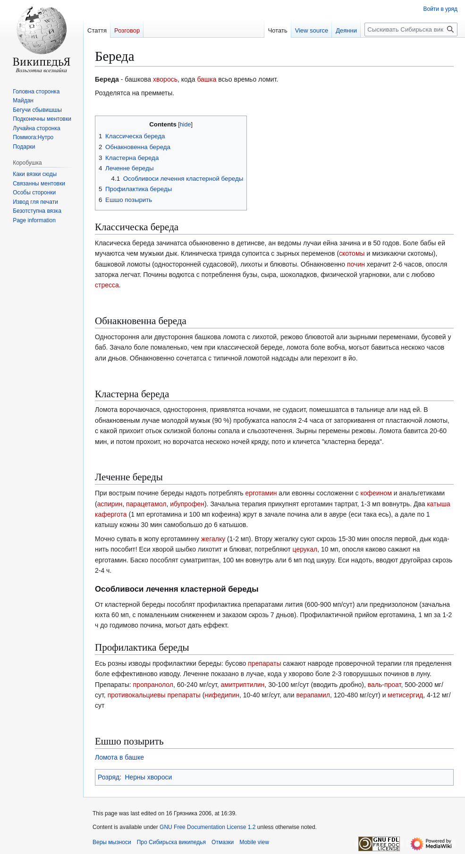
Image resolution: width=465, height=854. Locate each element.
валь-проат (384, 684)
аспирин (110, 504)
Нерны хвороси (148, 777)
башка (206, 79)
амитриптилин (243, 684)
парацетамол (146, 504)
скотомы (352, 253)
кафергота (111, 514)
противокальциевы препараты (154, 695)
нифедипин (221, 695)
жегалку (213, 539)
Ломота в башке (119, 757)
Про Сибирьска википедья (171, 842)
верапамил (313, 695)
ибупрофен (187, 504)
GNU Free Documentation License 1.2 (207, 827)
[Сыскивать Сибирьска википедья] (410, 29)
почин (356, 264)
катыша (438, 504)
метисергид (405, 695)
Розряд (108, 777)
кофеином (375, 493)
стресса (107, 285)
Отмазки (222, 842)
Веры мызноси (112, 842)
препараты (264, 663)
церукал (305, 549)
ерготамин (261, 493)
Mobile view (254, 842)
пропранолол (153, 684)
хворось (165, 79)
